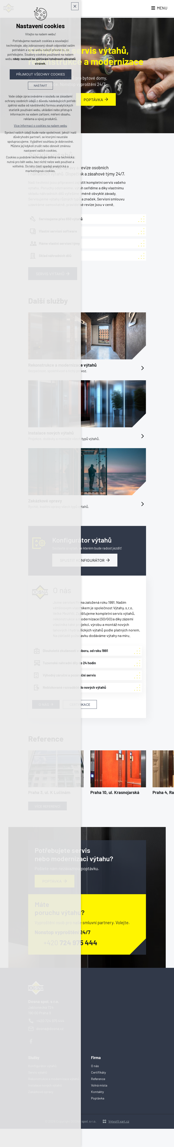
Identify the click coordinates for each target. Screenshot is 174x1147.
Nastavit (40, 86)
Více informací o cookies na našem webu (40, 126)
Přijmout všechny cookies (40, 75)
